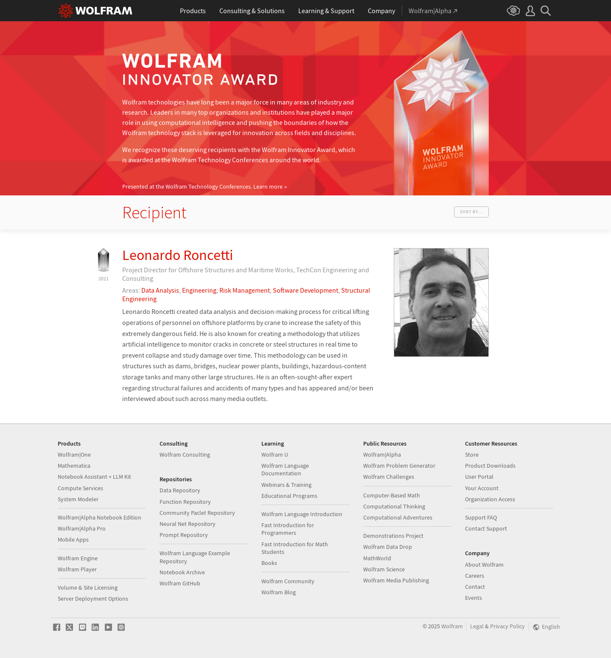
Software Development (305, 290)
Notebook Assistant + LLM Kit (94, 476)
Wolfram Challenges (388, 476)
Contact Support (486, 528)
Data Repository (180, 490)
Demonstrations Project (393, 535)
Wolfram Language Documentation (285, 469)
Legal (477, 626)
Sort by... (471, 212)
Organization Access (490, 499)
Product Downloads (490, 465)
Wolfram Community (287, 581)
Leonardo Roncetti (177, 255)
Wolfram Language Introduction (301, 514)
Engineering (199, 290)
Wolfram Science (384, 569)
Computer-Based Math (391, 495)
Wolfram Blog (278, 592)
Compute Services (80, 488)
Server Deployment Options (93, 598)
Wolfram (452, 626)
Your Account (482, 488)
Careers (474, 575)
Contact (475, 586)
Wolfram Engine (78, 558)
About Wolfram (484, 564)
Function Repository (185, 502)
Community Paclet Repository (197, 513)
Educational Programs (289, 496)
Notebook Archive (182, 572)
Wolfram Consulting (185, 454)
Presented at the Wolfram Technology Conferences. (202, 186)
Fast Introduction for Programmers (287, 529)
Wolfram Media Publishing (396, 580)
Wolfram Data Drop (387, 547)
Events (473, 598)
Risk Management (244, 290)
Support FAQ (481, 517)
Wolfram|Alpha (382, 454)
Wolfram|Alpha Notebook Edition (99, 517)
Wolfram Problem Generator (399, 465)
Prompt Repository (184, 535)
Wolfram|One (74, 454)
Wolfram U (274, 454)
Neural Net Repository (188, 524)
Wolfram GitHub (180, 583)
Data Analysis (160, 290)
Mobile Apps (73, 539)
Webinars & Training (286, 485)
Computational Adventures (397, 517)
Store (472, 454)
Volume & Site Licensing (88, 587)
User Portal (479, 476)
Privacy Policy (507, 626)
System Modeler (78, 499)
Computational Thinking (394, 506)
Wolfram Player (77, 569)
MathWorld (377, 558)
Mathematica (74, 465)
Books (269, 563)
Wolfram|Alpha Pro (82, 528)
